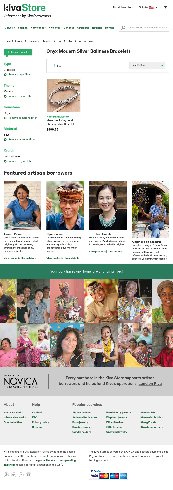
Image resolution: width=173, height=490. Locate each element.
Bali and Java (12, 156)
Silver (7, 135)
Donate (109, 28)
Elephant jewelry (116, 417)
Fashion (23, 28)
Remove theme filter (18, 96)
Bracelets (9, 70)
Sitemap (37, 427)
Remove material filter (19, 139)
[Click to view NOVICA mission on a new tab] (21, 381)
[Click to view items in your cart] (165, 8)
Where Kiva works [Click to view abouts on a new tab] (15, 417)
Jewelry (10, 28)
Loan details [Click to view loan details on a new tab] (29, 258)
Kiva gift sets (148, 422)
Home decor (38, 28)
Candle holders (81, 432)
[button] (123, 29)
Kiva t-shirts (147, 412)
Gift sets (69, 28)
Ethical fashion (115, 422)
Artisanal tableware (84, 417)
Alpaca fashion (81, 412)
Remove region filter (18, 161)
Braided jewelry (82, 427)
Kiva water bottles (151, 417)
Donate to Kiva (13, 422)
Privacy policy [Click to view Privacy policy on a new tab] (40, 422)
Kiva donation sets (151, 427)
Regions (97, 28)
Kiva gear (54, 28)
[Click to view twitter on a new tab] (15, 474)
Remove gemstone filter (20, 118)
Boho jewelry (80, 422)
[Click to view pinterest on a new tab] (7, 474)
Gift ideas (83, 28)
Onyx (7, 113)
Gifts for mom (114, 427)
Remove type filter (17, 74)
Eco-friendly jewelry (118, 412)
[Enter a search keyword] (144, 28)
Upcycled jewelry (116, 432)
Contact (37, 412)
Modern (8, 91)
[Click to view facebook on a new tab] (29, 474)
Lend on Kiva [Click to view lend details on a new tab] (150, 384)
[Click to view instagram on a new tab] (22, 474)
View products (12, 258)
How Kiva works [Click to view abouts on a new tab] (13, 412)
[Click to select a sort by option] (147, 65)
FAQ (34, 417)
